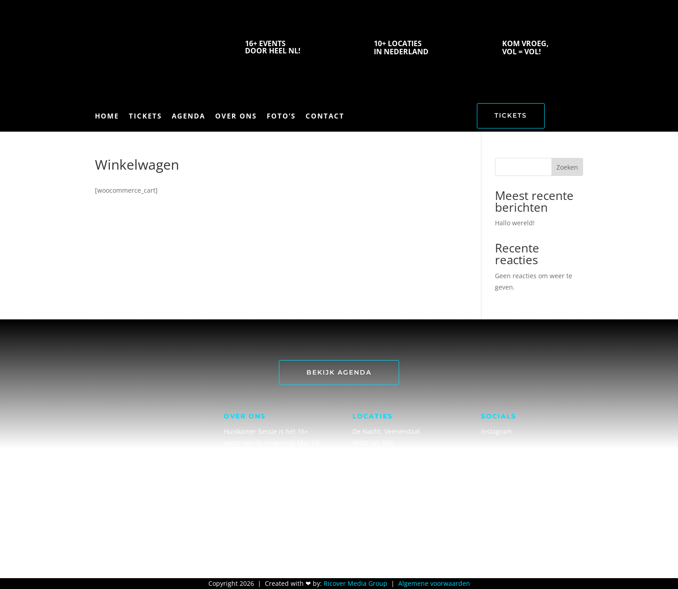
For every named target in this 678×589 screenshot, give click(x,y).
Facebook (495, 449)
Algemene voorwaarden (434, 583)
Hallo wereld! (515, 222)
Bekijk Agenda (339, 372)
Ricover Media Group (355, 583)
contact (325, 116)
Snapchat (495, 484)
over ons (236, 116)
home (107, 116)
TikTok (490, 502)
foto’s (281, 116)
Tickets (145, 116)
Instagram (496, 431)
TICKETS (510, 115)
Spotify (491, 466)
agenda (188, 116)
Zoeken (567, 167)
